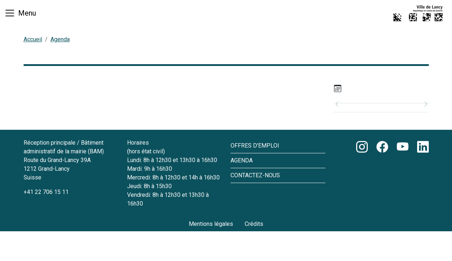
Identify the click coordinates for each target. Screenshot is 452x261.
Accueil (33, 39)
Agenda (60, 39)
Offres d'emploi (255, 145)
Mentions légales (211, 223)
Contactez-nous (255, 175)
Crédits (254, 223)
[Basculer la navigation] (20, 13)
